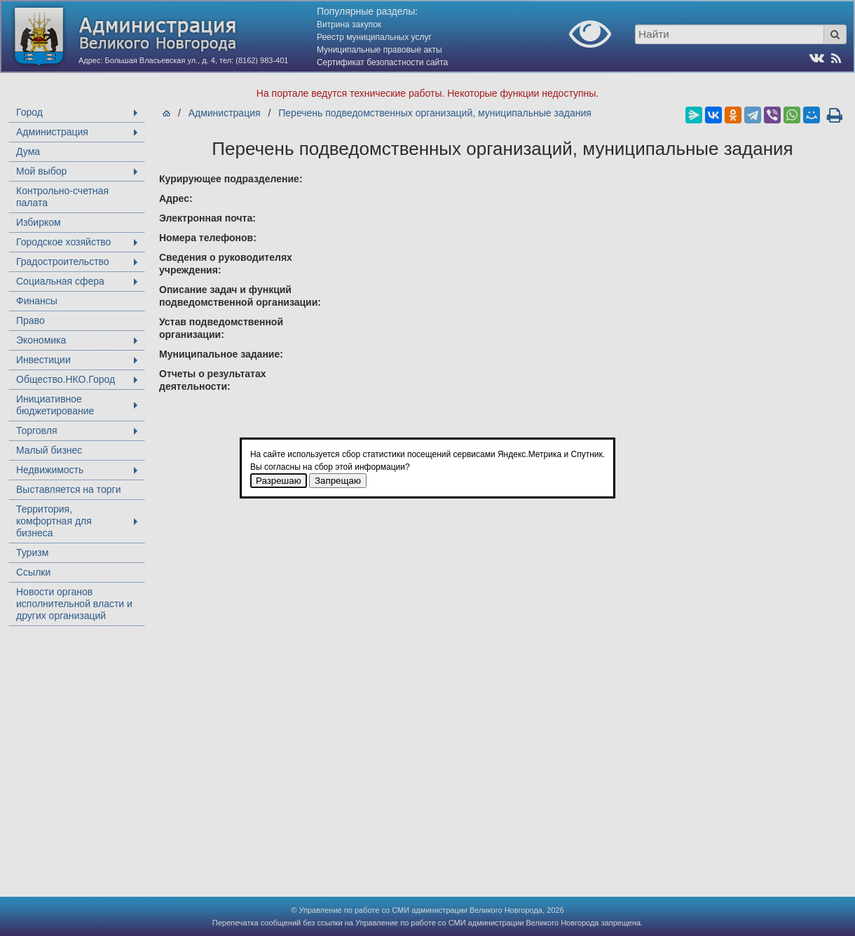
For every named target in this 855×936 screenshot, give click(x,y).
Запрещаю (338, 480)
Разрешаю (278, 480)
